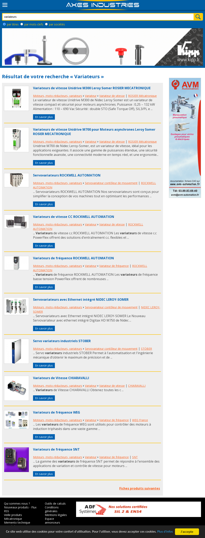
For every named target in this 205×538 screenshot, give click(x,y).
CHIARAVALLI (137, 386)
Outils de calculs (55, 503)
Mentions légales (56, 515)
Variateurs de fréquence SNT (56, 449)
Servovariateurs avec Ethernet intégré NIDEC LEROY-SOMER (81, 299)
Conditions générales (52, 509)
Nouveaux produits (16, 507)
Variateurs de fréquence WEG (56, 412)
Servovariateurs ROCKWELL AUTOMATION (66, 175)
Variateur (90, 96)
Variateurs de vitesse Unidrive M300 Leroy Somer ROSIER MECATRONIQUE (92, 88)
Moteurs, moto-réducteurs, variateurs (57, 96)
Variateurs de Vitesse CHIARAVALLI (61, 378)
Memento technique (17, 522)
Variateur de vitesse (112, 96)
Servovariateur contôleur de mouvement (111, 183)
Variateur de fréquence (114, 266)
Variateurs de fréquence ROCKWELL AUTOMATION (73, 258)
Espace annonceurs (52, 520)
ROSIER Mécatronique (142, 96)
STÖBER (146, 349)
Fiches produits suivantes (139, 488)
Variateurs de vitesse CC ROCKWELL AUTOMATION (73, 216)
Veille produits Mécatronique (13, 517)
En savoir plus (44, 117)
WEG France (140, 420)
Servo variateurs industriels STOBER (62, 341)
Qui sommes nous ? (17, 503)
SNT (135, 457)
